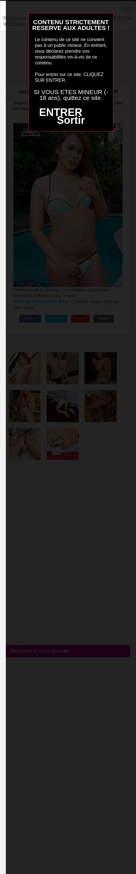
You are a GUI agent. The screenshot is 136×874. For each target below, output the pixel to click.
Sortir (71, 120)
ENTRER (60, 112)
